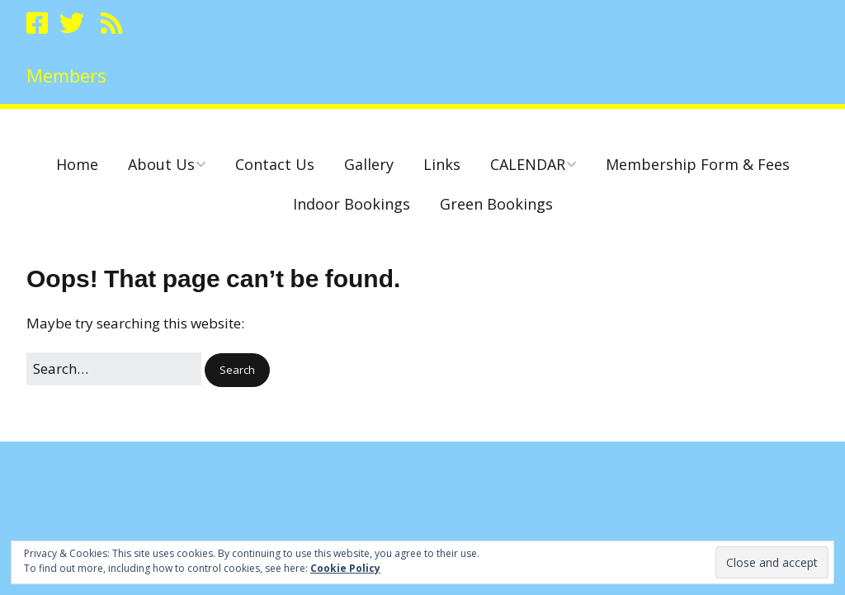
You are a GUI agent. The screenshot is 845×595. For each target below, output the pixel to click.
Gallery (369, 164)
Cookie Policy (345, 568)
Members (66, 75)
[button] (237, 370)
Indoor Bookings (351, 204)
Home (77, 164)
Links (441, 164)
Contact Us (274, 164)
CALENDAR (527, 164)
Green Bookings (496, 204)
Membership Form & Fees (698, 164)
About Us (161, 164)
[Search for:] (113, 368)
